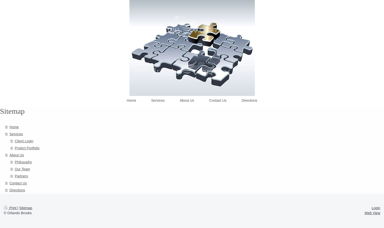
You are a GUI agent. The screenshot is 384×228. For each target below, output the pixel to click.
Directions (17, 190)
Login (376, 208)
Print (11, 208)
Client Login (24, 141)
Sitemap (25, 208)
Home (14, 127)
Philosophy (23, 162)
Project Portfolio (27, 148)
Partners (21, 176)
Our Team (22, 169)
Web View (372, 213)
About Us (17, 155)
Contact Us (18, 183)
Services (16, 134)
